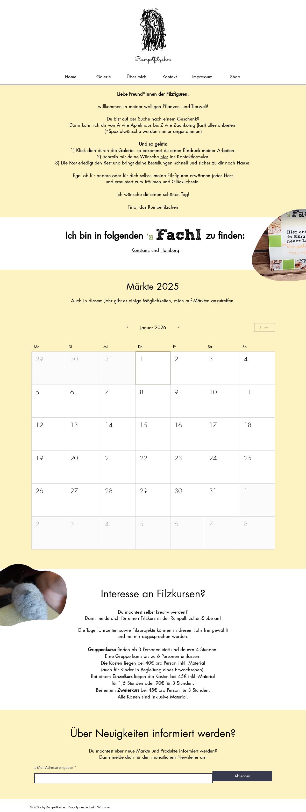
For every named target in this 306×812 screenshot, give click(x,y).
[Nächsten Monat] (178, 327)
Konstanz (140, 250)
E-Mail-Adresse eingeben (53, 767)
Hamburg (169, 250)
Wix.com (103, 807)
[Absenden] (242, 776)
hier (164, 156)
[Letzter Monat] (127, 327)
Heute (264, 327)
